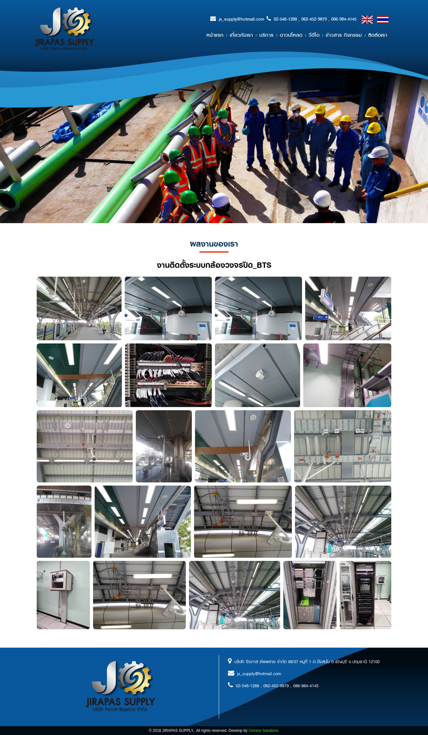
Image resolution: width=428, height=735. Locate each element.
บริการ (266, 35)
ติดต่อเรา (377, 35)
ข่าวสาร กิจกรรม (344, 35)
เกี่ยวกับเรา (241, 35)
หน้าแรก (214, 35)
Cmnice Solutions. (264, 730)
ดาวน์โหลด (291, 35)
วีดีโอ (314, 35)
